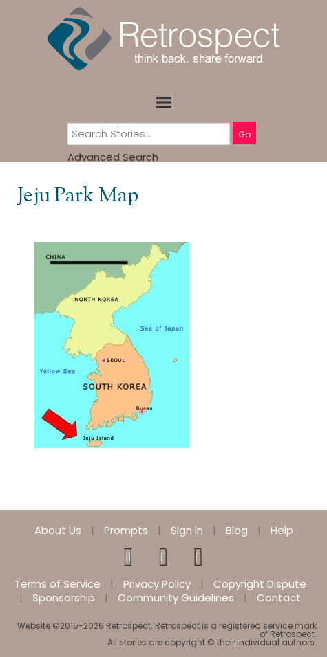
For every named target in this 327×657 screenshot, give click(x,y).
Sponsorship (63, 598)
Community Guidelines (176, 598)
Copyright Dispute (259, 584)
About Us (57, 530)
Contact (279, 598)
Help (282, 530)
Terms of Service (57, 584)
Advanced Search (112, 157)
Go (244, 134)
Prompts (126, 530)
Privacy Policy (157, 584)
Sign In (187, 530)
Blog (237, 530)
